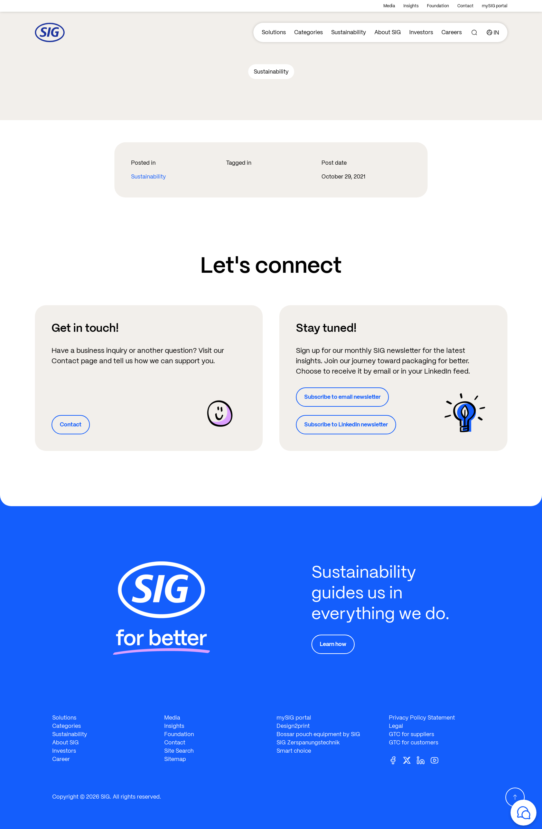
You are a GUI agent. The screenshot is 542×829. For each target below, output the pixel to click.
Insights (411, 6)
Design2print (293, 726)
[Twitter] (410, 759)
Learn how (333, 644)
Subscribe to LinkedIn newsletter (346, 424)
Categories (308, 32)
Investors (421, 32)
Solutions (274, 32)
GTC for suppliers (411, 734)
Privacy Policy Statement (422, 717)
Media (389, 6)
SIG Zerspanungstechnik (308, 742)
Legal (396, 726)
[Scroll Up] (515, 797)
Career (61, 759)
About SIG (387, 32)
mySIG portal (494, 6)
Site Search (179, 750)
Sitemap (175, 759)
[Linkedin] (423, 759)
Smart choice (294, 750)
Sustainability (348, 32)
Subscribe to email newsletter (342, 397)
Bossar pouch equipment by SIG (318, 734)
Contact (465, 6)
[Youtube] (437, 759)
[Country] (493, 32)
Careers (451, 32)
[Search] (474, 32)
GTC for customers (413, 742)
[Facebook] (396, 759)
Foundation (438, 6)
